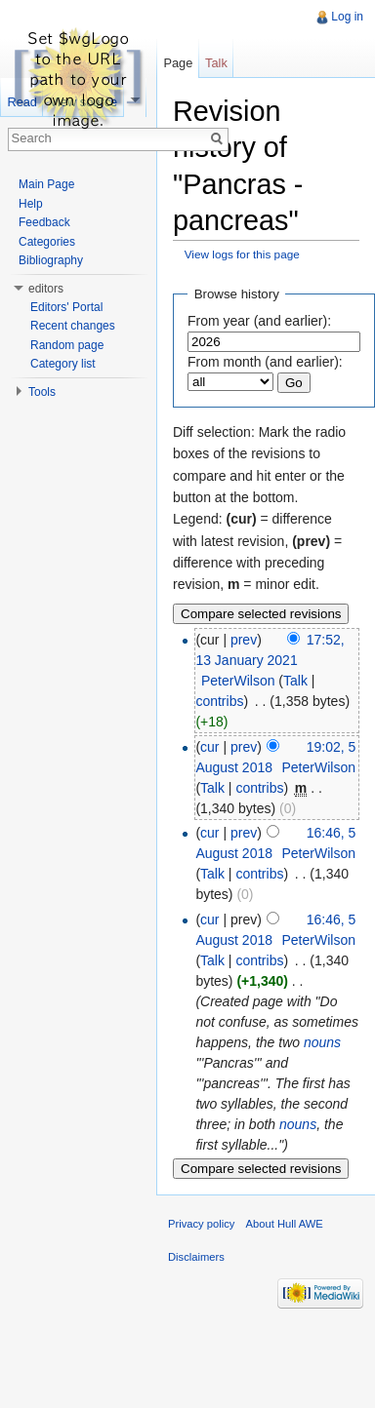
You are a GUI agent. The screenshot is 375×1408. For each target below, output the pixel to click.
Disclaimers (196, 1257)
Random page (67, 345)
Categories (47, 242)
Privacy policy (201, 1224)
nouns (322, 1042)
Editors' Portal (66, 307)
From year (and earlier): (259, 321)
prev (243, 639)
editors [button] (45, 288)
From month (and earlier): (265, 362)
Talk (295, 680)
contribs (219, 701)
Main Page (46, 184)
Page (177, 63)
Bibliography (51, 260)
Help (31, 204)
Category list (63, 364)
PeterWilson (237, 680)
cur (209, 747)
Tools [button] (42, 392)
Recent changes (72, 325)
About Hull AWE (284, 1224)
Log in (347, 16)
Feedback (44, 222)
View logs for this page (242, 254)
